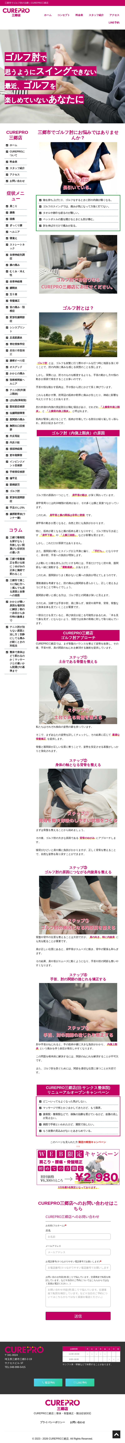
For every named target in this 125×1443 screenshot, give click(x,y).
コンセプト (63, 15)
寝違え (13, 238)
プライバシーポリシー (52, 1422)
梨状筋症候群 (17, 406)
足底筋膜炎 (16, 337)
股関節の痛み (17, 419)
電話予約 (48, 1382)
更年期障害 (16, 455)
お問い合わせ (17, 181)
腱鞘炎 (13, 288)
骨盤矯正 (15, 300)
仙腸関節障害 (17, 413)
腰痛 (12, 212)
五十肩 (13, 294)
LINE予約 (114, 22)
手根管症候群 (17, 471)
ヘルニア (15, 231)
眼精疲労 (15, 484)
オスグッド (16, 367)
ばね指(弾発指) (18, 400)
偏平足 (13, 478)
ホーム (48, 15)
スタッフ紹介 (96, 15)
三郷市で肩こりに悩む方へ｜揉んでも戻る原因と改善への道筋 (17, 588)
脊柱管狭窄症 (17, 344)
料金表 (79, 15)
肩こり (13, 206)
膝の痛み (15, 265)
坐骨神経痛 (16, 281)
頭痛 (12, 219)
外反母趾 (15, 436)
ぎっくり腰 (16, 225)
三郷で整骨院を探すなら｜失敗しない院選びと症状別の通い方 (17, 545)
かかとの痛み (17, 373)
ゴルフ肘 (15, 491)
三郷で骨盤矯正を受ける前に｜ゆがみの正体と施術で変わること (17, 566)
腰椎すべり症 (17, 360)
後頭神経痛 (16, 448)
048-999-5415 (18, 1367)
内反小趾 (15, 442)
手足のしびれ (17, 507)
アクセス (114, 15)
